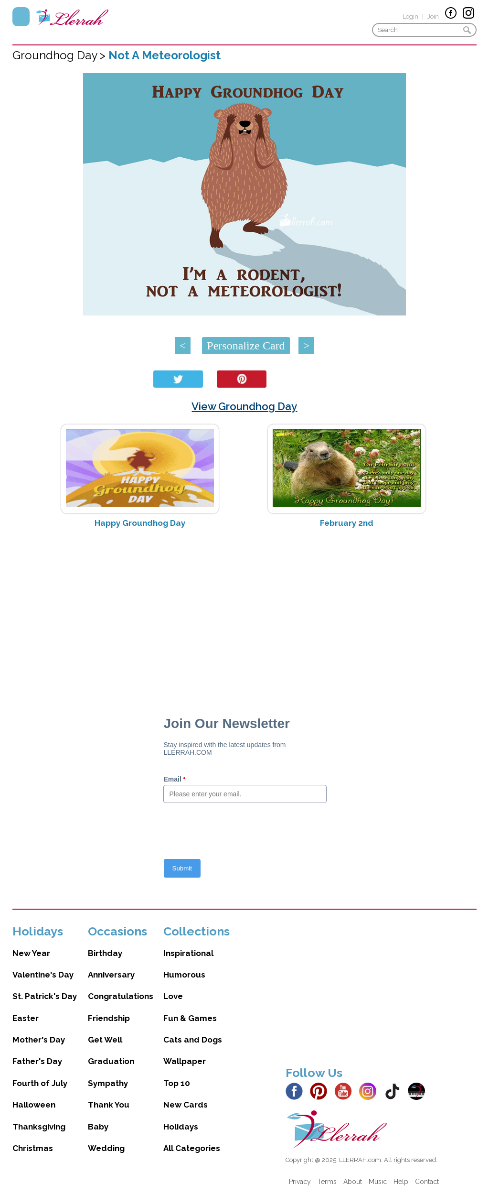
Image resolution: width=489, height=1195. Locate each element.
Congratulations (120, 996)
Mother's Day (38, 1039)
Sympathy (108, 1083)
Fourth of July (39, 1083)
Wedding (106, 1148)
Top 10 (176, 1083)
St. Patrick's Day (44, 996)
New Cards (185, 1104)
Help (400, 1181)
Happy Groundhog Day (140, 523)
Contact (427, 1181)
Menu (21, 16)
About (352, 1181)
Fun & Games (190, 1018)
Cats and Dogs (192, 1039)
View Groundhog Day (244, 406)
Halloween (33, 1104)
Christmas (32, 1148)
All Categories (191, 1148)
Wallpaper (184, 1061)
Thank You (108, 1104)
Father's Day (37, 1061)
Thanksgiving (38, 1126)
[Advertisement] (244, 611)
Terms (327, 1181)
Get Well (105, 1039)
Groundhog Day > (60, 55)
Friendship (109, 1018)
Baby (98, 1126)
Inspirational (188, 953)
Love (173, 996)
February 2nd (346, 523)
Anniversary (111, 974)
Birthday (105, 953)
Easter (25, 1018)
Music (378, 1181)
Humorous (184, 974)
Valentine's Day (43, 974)
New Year (31, 953)
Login (410, 16)
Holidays (180, 1126)
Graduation (111, 1061)
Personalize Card (246, 345)
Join (433, 16)
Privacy (300, 1181)
